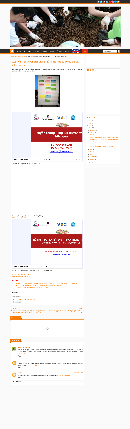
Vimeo (115, 2)
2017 (90, 125)
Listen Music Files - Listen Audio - (21, 276)
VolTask (37, 51)
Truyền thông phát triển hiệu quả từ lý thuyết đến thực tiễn (32, 287)
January (92, 159)
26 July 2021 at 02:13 (78, 360)
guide (30, 299)
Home (12, 51)
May (91, 149)
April (91, 152)
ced (27, 299)
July (91, 135)
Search (119, 51)
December (93, 130)
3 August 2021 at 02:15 (78, 372)
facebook (98, 2)
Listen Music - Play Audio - (19, 218)
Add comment (16, 381)
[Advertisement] (103, 61)
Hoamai (24, 353)
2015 (90, 162)
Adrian (20, 361)
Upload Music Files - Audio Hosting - (22, 274)
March (92, 154)
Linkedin (107, 2)
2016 (90, 128)
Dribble (112, 2)
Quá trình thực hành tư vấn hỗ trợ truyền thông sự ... (104, 137)
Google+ (104, 2)
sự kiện (33, 299)
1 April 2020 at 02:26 (78, 346)
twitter (101, 2)
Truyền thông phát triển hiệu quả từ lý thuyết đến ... (104, 146)
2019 (90, 120)
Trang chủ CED (20, 51)
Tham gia (66, 51)
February (92, 156)
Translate (44, 51)
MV (22, 299)
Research (52, 51)
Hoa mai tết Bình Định (24, 347)
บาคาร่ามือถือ (34, 365)
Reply (19, 356)
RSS (118, 2)
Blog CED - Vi (24, 9)
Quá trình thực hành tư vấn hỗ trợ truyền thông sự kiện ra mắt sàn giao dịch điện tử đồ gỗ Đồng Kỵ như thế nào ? (47, 283)
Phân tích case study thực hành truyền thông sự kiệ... (104, 139)
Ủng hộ (59, 51)
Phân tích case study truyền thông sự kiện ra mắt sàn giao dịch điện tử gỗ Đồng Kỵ (39, 285)
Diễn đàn (29, 51)
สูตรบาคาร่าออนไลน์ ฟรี (63, 375)
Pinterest (110, 2)
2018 (90, 123)
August (92, 132)
